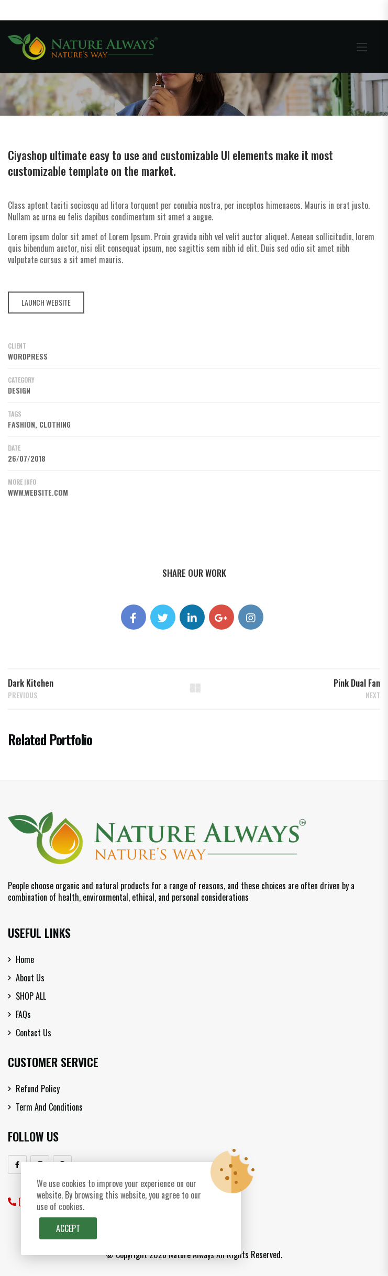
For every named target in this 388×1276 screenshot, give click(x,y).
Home (25, 959)
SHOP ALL (31, 996)
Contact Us (33, 1032)
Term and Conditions (49, 1107)
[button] (362, 47)
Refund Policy (38, 1088)
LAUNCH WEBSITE (46, 302)
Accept (68, 1228)
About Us (30, 977)
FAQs (23, 1014)
